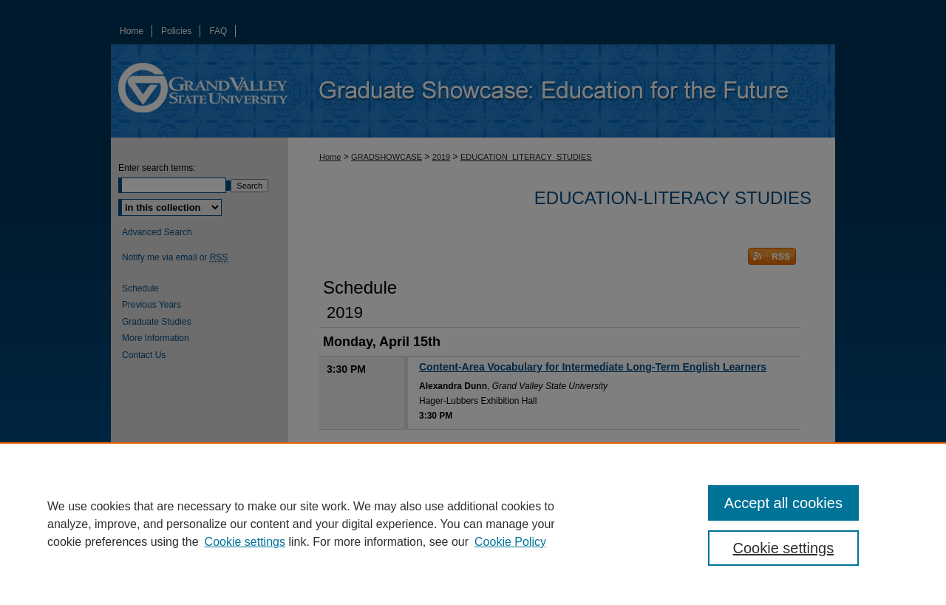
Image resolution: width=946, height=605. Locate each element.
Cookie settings (245, 541)
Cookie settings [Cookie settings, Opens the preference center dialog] (783, 548)
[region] (473, 523)
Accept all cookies (783, 503)
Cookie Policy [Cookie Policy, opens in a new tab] (510, 541)
